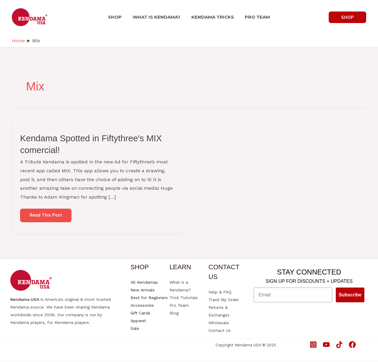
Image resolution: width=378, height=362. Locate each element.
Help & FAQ (220, 292)
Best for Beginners (149, 298)
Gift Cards (140, 313)
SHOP (117, 17)
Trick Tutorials (184, 298)
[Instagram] (313, 344)
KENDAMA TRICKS (212, 17)
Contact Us (219, 330)
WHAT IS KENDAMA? (157, 17)
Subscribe (350, 295)
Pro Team (179, 305)
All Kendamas (144, 282)
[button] (347, 17)
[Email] (293, 295)
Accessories (142, 305)
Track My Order (223, 300)
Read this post (46, 217)
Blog (174, 313)
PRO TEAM (255, 17)
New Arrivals (143, 290)
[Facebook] (352, 344)
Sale (135, 328)
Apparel (138, 321)
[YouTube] (326, 344)
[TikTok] (339, 344)
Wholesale (218, 323)
